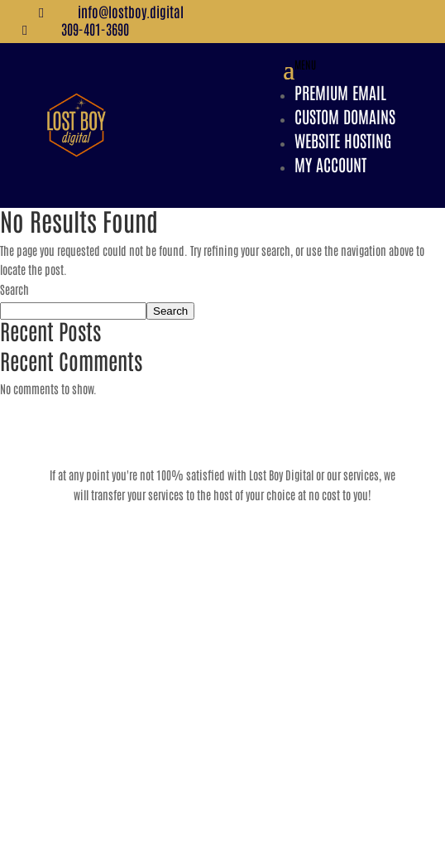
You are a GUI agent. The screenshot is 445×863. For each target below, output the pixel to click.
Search (14, 289)
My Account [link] (330, 164)
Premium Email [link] (340, 92)
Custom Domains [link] (344, 116)
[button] (339, 125)
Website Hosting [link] (342, 140)
